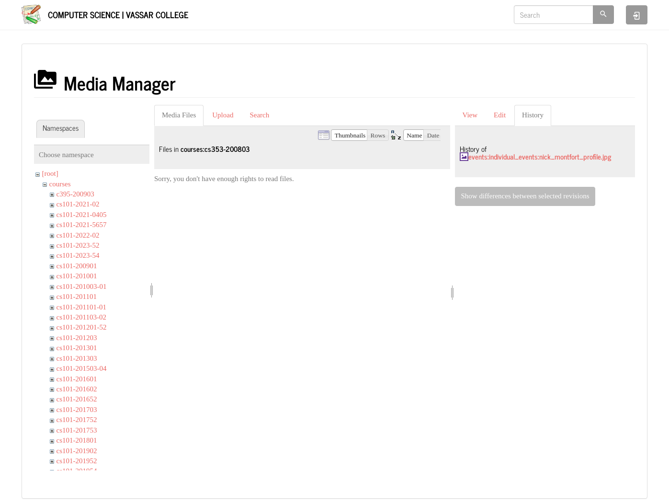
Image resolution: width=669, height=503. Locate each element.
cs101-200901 (77, 266)
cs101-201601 (77, 379)
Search (259, 115)
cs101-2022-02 (78, 235)
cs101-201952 (77, 461)
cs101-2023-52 (78, 245)
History (533, 115)
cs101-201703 (77, 409)
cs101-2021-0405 (82, 214)
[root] (50, 173)
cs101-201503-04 (82, 368)
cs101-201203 (77, 338)
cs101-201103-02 (81, 317)
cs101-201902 (77, 451)
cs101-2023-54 (78, 255)
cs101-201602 (77, 389)
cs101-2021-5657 (82, 225)
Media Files (179, 115)
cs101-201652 (77, 399)
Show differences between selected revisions (525, 196)
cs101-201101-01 (81, 307)
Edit (500, 115)
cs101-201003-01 (82, 286)
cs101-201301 (77, 348)
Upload (222, 115)
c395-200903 (75, 194)
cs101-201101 (77, 296)
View (470, 115)
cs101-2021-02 (78, 204)
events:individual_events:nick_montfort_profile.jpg (539, 156)
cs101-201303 (77, 358)
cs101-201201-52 (82, 327)
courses (60, 184)
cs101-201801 (77, 440)
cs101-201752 (77, 419)
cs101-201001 (77, 276)
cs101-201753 (77, 430)
